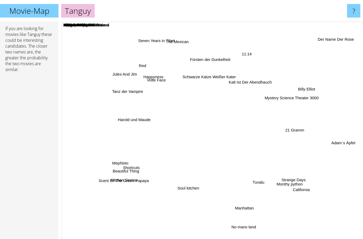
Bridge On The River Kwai (246, 146)
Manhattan (242, 208)
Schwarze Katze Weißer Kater (209, 78)
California (296, 185)
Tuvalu (256, 179)
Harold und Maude (137, 120)
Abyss (150, 145)
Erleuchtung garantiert (223, 153)
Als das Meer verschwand (170, 133)
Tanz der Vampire (129, 93)
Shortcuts (135, 166)
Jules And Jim (123, 73)
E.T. (210, 190)
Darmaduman (176, 171)
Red (140, 64)
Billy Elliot (310, 85)
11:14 (246, 54)
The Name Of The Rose (286, 138)
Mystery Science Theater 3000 (288, 99)
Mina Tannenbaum (234, 115)
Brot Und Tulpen (243, 166)
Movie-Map (29, 10)
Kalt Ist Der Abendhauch (251, 82)
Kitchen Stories (124, 179)
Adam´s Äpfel (342, 142)
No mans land (242, 226)
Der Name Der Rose (336, 39)
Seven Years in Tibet (157, 42)
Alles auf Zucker (197, 113)
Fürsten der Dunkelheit (211, 62)
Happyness (156, 79)
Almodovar (245, 124)
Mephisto (120, 163)
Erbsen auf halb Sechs (180, 139)
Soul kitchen (191, 185)
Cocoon (228, 92)
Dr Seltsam (167, 137)
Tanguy (212, 130)
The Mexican (177, 44)
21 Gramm (291, 129)
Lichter (190, 124)
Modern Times (196, 100)
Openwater (177, 120)
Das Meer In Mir (215, 121)
